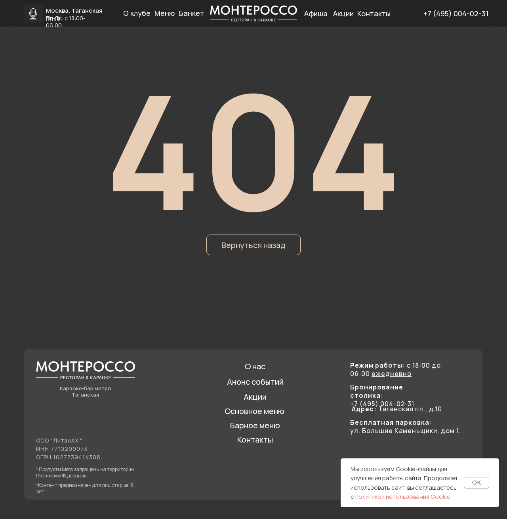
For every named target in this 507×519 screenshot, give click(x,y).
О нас (255, 366)
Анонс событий (255, 381)
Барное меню (255, 425)
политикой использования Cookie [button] (402, 496)
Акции (255, 396)
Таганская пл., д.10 (397, 409)
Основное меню (254, 411)
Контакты (255, 439)
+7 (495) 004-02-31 (456, 13)
